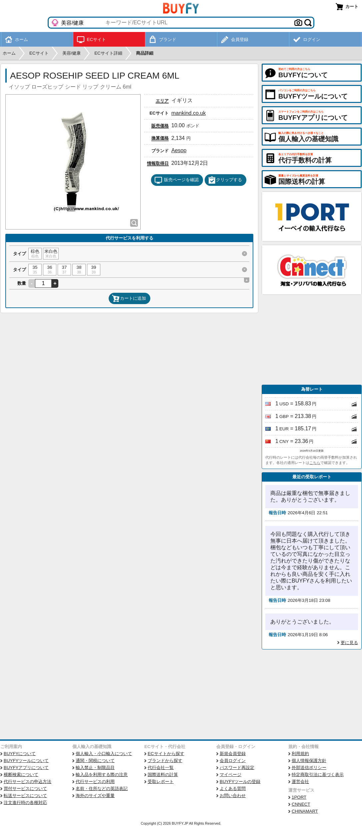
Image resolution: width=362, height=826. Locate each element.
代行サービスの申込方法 (27, 781)
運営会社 (300, 781)
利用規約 (300, 753)
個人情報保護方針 (309, 760)
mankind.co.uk (188, 113)
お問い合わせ (233, 795)
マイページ (230, 774)
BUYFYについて (20, 753)
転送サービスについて (25, 795)
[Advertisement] (312, 339)
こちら (314, 463)
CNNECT (301, 804)
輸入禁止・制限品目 (95, 767)
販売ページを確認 (176, 180)
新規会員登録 (233, 753)
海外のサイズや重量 (95, 795)
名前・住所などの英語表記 (102, 788)
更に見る (349, 642)
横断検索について (21, 774)
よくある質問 (233, 788)
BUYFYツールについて (26, 760)
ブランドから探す (165, 760)
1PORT (299, 797)
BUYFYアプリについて (26, 767)
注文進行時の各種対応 (25, 802)
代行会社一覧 (161, 767)
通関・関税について (95, 760)
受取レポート (161, 781)
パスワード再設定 (237, 767)
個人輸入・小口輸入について (104, 753)
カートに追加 (129, 298)
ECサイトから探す (166, 753)
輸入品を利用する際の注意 (102, 774)
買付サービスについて (25, 788)
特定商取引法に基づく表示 (318, 774)
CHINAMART (305, 811)
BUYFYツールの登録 (240, 781)
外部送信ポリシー (309, 767)
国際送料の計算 (163, 774)
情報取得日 (158, 163)
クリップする (225, 180)
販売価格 (160, 125)
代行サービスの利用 (95, 781)
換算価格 (160, 138)
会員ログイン (233, 760)
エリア (162, 100)
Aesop (178, 150)
